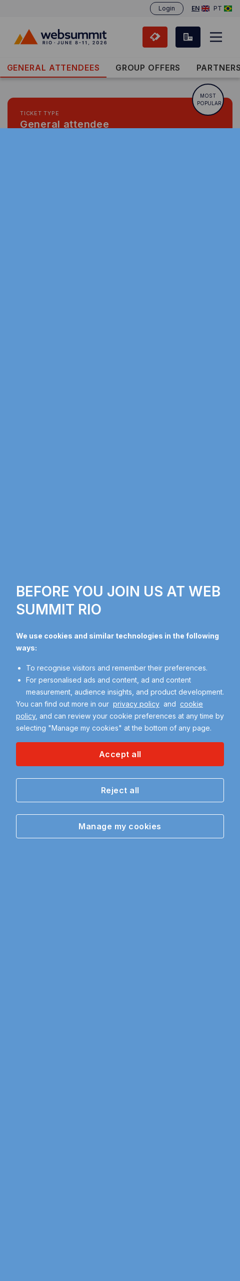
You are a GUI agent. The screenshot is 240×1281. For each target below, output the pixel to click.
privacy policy (136, 704)
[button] (120, 754)
